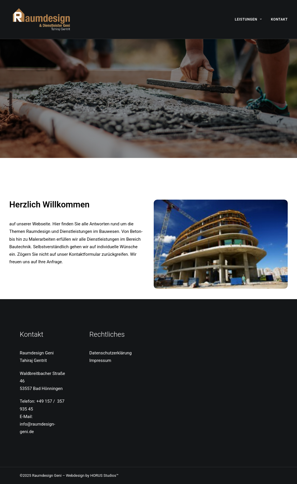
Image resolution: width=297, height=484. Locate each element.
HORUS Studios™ (104, 475)
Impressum (100, 360)
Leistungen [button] (248, 19)
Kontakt (279, 19)
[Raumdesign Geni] (41, 19)
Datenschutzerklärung (110, 353)
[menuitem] (250, 19)
